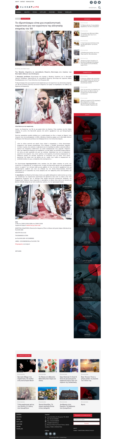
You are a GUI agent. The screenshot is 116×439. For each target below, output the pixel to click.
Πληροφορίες (19, 244)
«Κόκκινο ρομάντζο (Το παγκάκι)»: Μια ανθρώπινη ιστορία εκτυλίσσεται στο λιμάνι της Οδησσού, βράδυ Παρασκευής (91, 103)
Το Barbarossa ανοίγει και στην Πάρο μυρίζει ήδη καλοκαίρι (90, 53)
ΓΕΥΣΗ (35, 12)
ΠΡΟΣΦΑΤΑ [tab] (87, 19)
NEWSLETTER (30, 1)
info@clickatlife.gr (53, 423)
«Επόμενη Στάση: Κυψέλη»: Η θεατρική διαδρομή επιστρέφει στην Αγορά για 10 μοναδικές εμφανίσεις (90, 63)
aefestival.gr (30, 225)
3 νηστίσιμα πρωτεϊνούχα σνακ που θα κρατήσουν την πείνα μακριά (90, 44)
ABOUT (17, 1)
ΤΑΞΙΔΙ (60, 12)
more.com (37, 225)
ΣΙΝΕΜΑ (18, 12)
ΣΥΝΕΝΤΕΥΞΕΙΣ (87, 72)
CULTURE (52, 12)
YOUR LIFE (68, 12)
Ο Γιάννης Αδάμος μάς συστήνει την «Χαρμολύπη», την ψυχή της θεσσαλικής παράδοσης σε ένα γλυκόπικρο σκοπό (90, 81)
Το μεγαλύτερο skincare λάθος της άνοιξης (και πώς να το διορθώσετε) (90, 34)
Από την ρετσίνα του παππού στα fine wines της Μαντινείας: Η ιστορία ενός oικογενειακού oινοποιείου (90, 92)
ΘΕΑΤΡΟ (26, 12)
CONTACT (22, 1)
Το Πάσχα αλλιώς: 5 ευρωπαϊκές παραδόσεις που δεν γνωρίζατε (90, 25)
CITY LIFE (43, 12)
